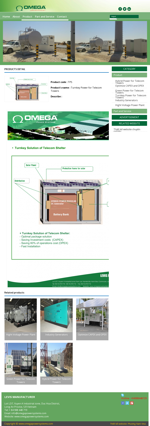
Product (27, 16)
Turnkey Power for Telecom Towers (130, 96)
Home (6, 16)
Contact (62, 16)
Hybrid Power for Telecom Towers (129, 82)
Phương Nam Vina (137, 423)
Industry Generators (126, 100)
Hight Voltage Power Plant (129, 105)
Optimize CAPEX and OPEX (129, 85)
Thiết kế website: (118, 423)
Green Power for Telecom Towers (129, 91)
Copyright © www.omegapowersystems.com (28, 423)
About (16, 16)
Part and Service (44, 16)
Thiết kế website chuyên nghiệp (127, 130)
